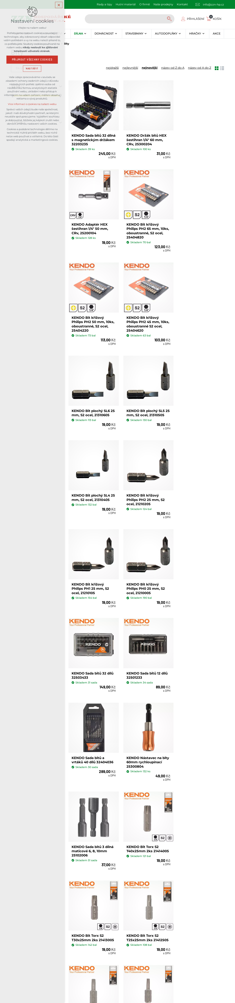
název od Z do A (172, 68)
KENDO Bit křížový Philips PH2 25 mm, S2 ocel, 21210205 (91, 405)
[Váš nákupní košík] (214, 19)
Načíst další (146, 782)
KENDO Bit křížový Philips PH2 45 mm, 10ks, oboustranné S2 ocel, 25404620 (196, 228)
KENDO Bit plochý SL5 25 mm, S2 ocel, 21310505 (144, 317)
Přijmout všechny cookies (32, 59)
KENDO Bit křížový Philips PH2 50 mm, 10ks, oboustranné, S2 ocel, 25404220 (143, 228)
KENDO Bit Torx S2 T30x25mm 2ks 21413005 (93, 661)
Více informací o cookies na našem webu (32, 104)
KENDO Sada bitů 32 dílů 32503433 (92, 490)
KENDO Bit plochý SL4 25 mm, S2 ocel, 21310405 (197, 317)
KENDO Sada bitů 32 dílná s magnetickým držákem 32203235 (90, 138)
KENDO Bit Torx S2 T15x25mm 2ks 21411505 (92, 744)
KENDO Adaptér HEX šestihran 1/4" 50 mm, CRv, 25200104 (196, 138)
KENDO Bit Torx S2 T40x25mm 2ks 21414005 (199, 574)
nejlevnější (130, 68)
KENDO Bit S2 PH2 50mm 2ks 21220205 (195, 744)
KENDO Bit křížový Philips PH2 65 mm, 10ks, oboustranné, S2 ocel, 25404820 (90, 228)
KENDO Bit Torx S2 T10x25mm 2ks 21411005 (145, 744)
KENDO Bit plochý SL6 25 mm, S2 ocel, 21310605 (91, 317)
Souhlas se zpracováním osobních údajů (152, 859)
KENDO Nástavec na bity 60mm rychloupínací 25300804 (92, 576)
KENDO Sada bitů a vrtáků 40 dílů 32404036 (199, 490)
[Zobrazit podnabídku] (64, 33)
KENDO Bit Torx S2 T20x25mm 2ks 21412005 (199, 661)
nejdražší (112, 68)
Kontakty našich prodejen (85, 899)
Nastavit (32, 68)
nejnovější (150, 68)
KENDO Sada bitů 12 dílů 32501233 (145, 490)
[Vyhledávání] (169, 18)
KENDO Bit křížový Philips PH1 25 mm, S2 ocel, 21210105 (143, 405)
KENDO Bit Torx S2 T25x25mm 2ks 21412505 (146, 661)
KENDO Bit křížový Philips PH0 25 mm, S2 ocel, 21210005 (197, 405)
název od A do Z (199, 68)
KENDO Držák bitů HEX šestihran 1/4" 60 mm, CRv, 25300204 (145, 138)
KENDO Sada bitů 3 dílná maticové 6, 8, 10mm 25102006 (146, 576)
